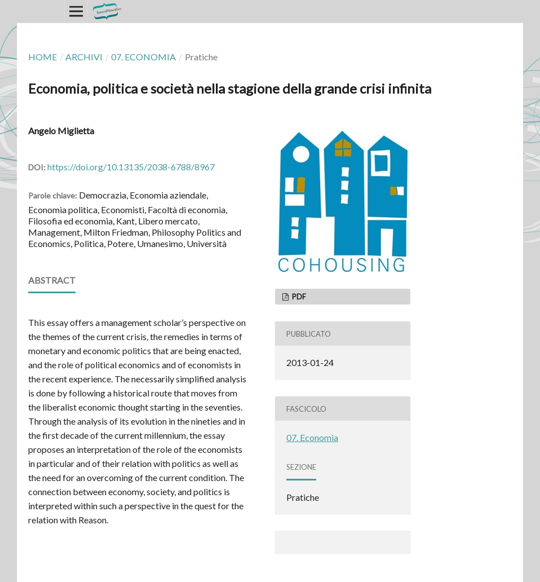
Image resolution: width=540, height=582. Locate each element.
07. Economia (143, 56)
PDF (298, 296)
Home (42, 56)
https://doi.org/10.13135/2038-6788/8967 (131, 166)
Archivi (84, 56)
